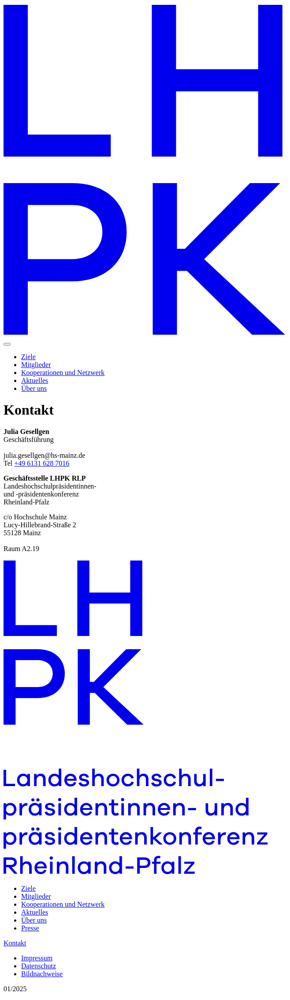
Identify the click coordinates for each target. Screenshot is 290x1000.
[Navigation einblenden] (7, 344)
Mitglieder (36, 364)
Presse (30, 928)
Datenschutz (38, 966)
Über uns (34, 388)
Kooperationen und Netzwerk (62, 372)
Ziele (28, 356)
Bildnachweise (42, 974)
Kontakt (15, 943)
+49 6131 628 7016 (41, 463)
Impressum (36, 958)
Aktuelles (34, 380)
